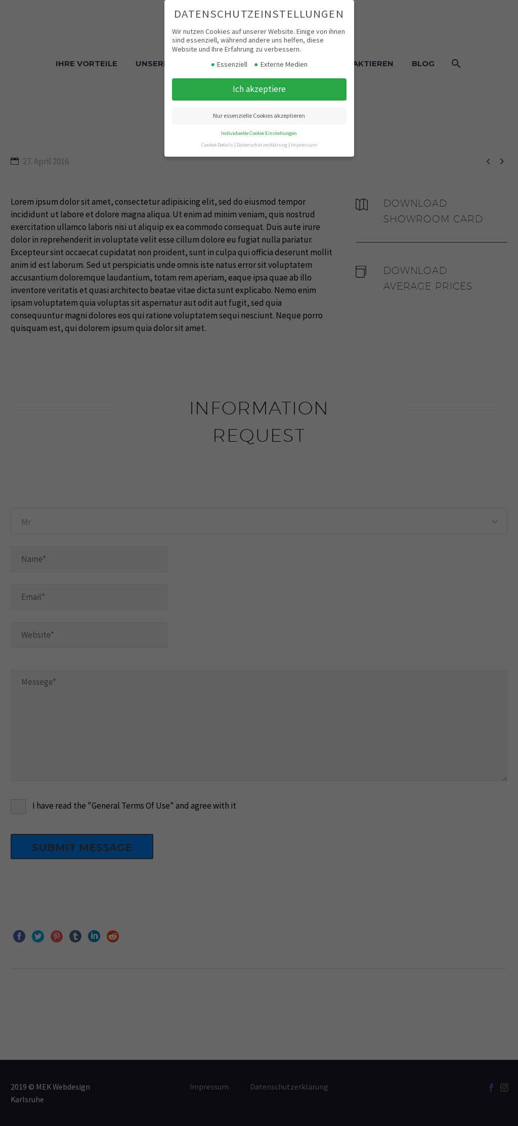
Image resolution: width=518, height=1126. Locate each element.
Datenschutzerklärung (262, 145)
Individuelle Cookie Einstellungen (259, 133)
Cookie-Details (217, 145)
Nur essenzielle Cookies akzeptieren (259, 115)
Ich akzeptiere (259, 89)
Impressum (304, 145)
